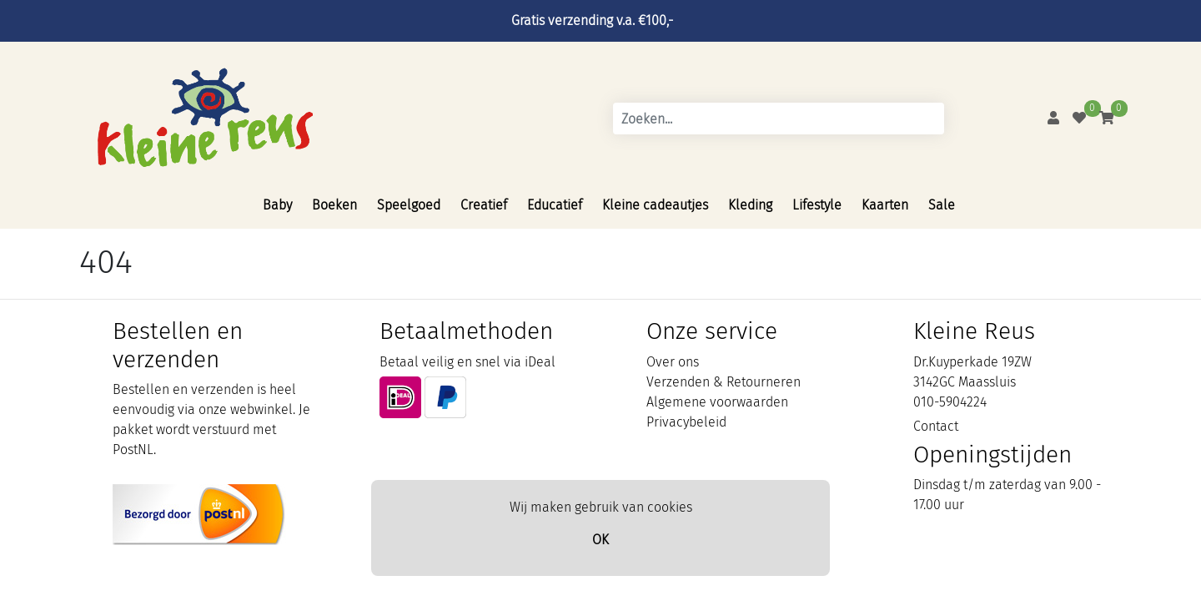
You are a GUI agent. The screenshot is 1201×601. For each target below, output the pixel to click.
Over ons (672, 362)
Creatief (483, 205)
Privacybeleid (686, 422)
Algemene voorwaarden (717, 402)
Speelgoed (408, 205)
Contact (935, 426)
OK (600, 540)
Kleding (750, 205)
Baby (277, 205)
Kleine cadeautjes (655, 205)
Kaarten (885, 205)
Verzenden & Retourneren (723, 382)
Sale (941, 205)
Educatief (554, 205)
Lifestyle (817, 205)
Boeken (334, 205)
